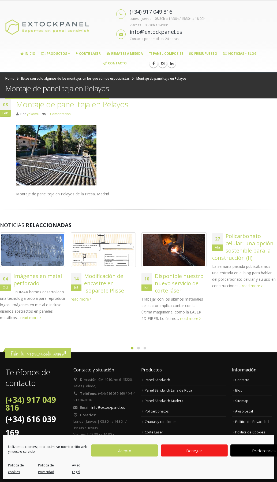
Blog (238, 390)
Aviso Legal (244, 411)
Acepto (124, 450)
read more (30, 317)
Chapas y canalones (161, 421)
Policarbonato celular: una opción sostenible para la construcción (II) (243, 246)
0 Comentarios (59, 114)
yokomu (33, 114)
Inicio (27, 53)
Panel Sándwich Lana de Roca (168, 390)
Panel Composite (166, 53)
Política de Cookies (250, 432)
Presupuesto (203, 53)
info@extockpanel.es (108, 407)
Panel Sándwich (157, 380)
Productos (54, 53)
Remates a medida (125, 53)
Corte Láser (88, 53)
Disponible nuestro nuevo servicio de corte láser (179, 283)
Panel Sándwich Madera (164, 401)
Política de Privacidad (252, 421)
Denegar (194, 450)
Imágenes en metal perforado (37, 279)
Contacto (115, 63)
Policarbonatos (157, 411)
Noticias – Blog (240, 53)
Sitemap (241, 401)
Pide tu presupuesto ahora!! (38, 353)
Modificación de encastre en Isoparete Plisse (104, 283)
